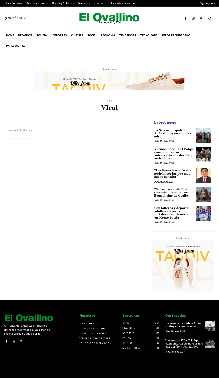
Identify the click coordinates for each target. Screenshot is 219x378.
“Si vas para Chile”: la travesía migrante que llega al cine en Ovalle (171, 193)
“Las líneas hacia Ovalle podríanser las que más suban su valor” (172, 174)
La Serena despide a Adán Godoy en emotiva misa (172, 133)
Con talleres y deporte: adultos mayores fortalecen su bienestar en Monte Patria (172, 212)
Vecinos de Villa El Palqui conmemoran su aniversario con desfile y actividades (174, 153)
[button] (210, 18)
